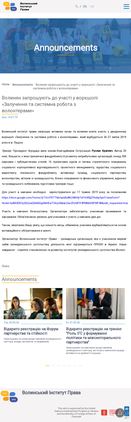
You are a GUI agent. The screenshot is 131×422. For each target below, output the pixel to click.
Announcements (22, 84)
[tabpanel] (33, 315)
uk (92, 6)
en (85, 6)
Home (6, 84)
